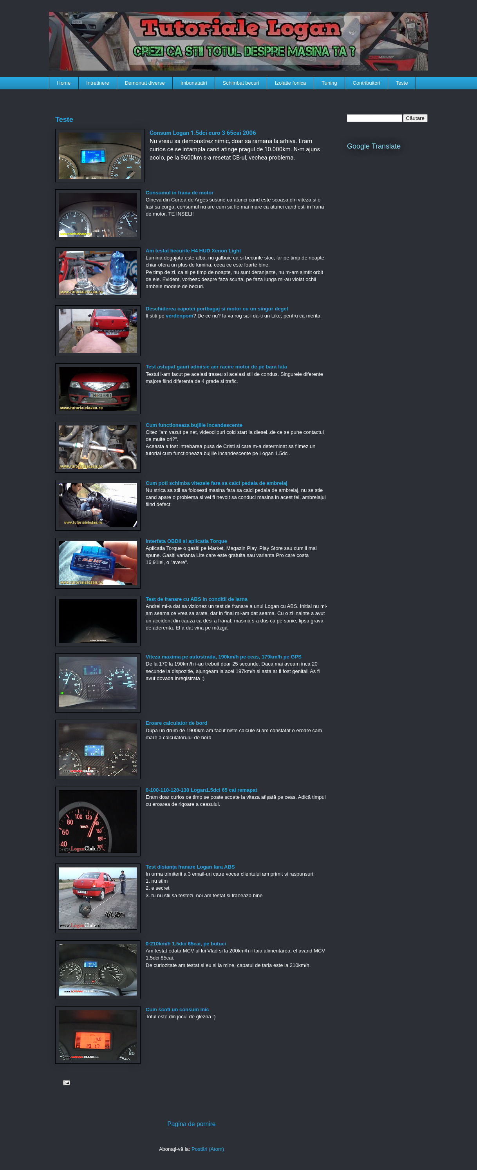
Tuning (329, 83)
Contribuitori (366, 83)
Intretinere (97, 83)
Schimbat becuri (241, 83)
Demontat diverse (145, 83)
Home (64, 83)
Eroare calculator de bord (177, 723)
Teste (402, 83)
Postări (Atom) (208, 1149)
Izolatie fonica (290, 83)
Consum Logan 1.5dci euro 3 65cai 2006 (203, 132)
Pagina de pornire (191, 1124)
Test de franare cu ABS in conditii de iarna (197, 599)
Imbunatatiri (194, 83)
